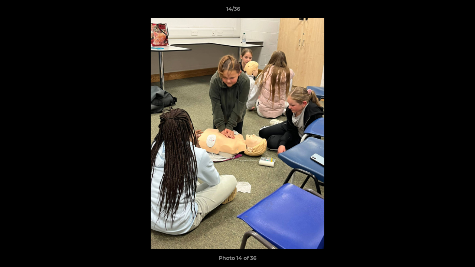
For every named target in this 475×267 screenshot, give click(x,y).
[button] (443, 10)
